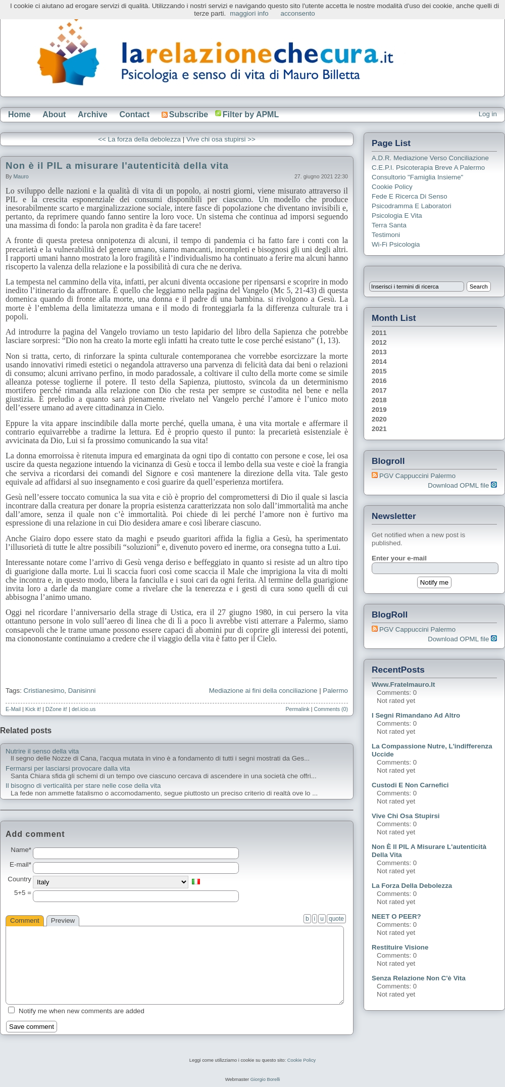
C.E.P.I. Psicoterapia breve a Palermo (428, 167)
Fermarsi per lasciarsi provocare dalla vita (68, 768)
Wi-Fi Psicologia (396, 244)
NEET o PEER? (396, 916)
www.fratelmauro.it (403, 684)
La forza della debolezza (412, 885)
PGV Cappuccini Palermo (417, 476)
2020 (379, 419)
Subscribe (185, 114)
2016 (379, 381)
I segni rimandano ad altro (416, 715)
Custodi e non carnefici (410, 785)
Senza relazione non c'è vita (419, 978)
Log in (488, 114)
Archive (93, 114)
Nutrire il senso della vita (42, 751)
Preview (63, 920)
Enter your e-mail (399, 558)
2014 (379, 361)
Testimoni (386, 235)
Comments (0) (331, 709)
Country (19, 879)
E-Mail (13, 709)
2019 (379, 409)
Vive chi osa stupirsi (406, 816)
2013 (379, 352)
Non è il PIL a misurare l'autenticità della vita (117, 165)
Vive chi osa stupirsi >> (221, 139)
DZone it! (56, 709)
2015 (379, 371)
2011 (379, 333)
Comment (24, 920)
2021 (379, 429)
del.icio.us (83, 709)
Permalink (297, 709)
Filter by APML (251, 114)
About (54, 114)
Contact (134, 114)
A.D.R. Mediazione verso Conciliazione (430, 158)
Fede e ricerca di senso (409, 196)
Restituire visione (400, 947)
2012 (379, 342)
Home (19, 114)
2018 (379, 400)
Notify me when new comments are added (81, 1011)
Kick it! (33, 709)
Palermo (335, 690)
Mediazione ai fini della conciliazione (263, 690)
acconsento (298, 13)
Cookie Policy (392, 187)
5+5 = (22, 892)
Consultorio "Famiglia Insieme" (417, 177)
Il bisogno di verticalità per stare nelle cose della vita (83, 785)
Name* (21, 850)
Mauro (20, 176)
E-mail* (20, 864)
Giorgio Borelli (265, 1079)
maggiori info (249, 13)
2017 (379, 390)
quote (336, 918)
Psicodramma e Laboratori (411, 206)
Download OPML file (462, 485)
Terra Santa (389, 225)
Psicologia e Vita (397, 215)
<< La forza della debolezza (139, 139)
